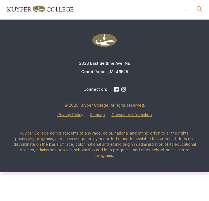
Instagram (123, 89)
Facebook (116, 89)
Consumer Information (132, 114)
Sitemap (97, 114)
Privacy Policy (70, 114)
